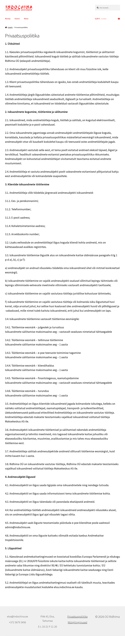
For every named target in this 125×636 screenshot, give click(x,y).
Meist (26, 18)
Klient (17, 18)
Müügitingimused (77, 622)
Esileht (10, 27)
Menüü (7, 18)
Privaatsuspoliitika (77, 616)
